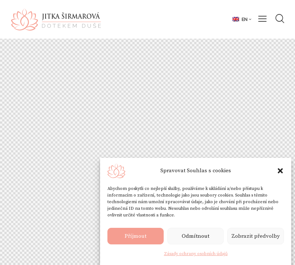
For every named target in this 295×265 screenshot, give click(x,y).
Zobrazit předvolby (255, 236)
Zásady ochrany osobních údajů (196, 254)
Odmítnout (195, 236)
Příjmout (135, 236)
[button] (280, 171)
